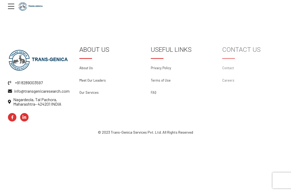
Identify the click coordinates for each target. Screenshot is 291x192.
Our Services (89, 92)
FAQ (153, 92)
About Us (86, 68)
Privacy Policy (161, 68)
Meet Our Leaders (92, 80)
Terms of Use (161, 80)
